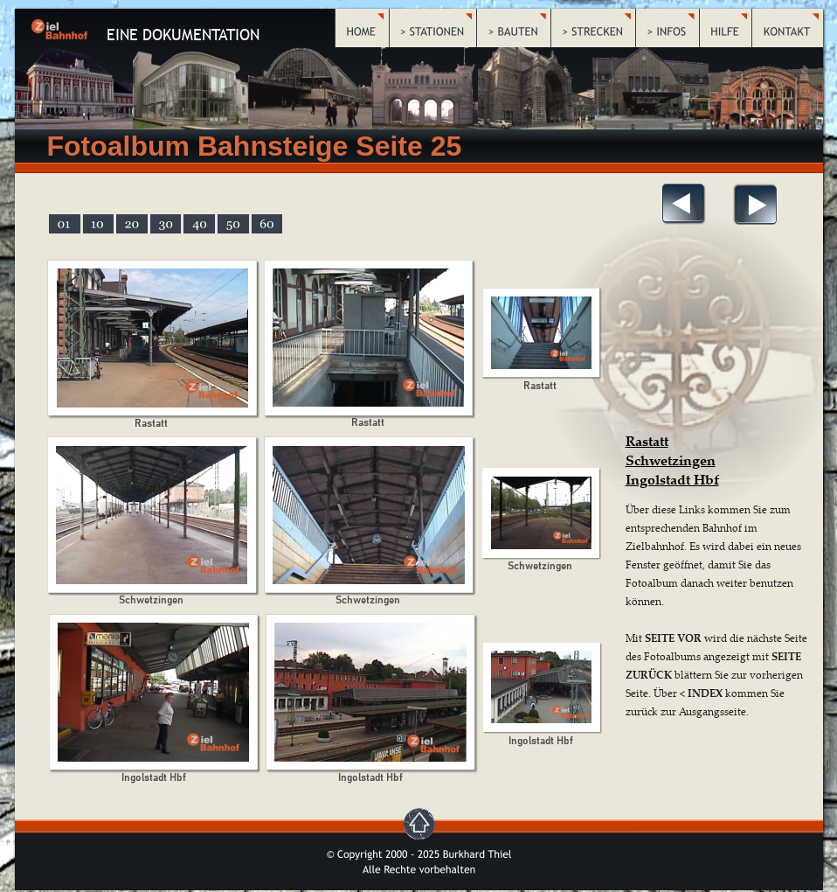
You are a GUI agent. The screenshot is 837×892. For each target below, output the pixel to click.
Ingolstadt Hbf (672, 479)
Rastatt (647, 440)
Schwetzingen (671, 460)
